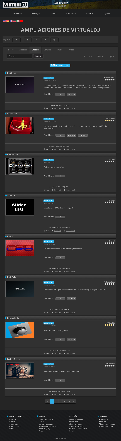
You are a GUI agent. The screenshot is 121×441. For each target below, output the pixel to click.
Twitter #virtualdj (106, 426)
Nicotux (112, 323)
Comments (57, 108)
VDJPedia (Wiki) (44, 429)
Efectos (35, 50)
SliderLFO (11, 195)
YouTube (103, 422)
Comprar (53, 14)
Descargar (35, 14)
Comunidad (71, 14)
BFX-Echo (11, 73)
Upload (112, 56)
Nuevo (11, 50)
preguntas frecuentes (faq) (48, 426)
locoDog (111, 118)
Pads (59, 50)
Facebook (103, 419)
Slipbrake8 (12, 114)
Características (14, 424)
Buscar (38, 56)
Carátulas (23, 50)
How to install (70, 108)
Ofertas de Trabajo (75, 424)
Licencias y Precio (15, 426)
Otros (71, 50)
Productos (17, 14)
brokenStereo (13, 359)
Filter (100, 56)
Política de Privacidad (76, 426)
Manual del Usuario (46, 424)
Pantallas (12, 429)
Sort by (88, 56)
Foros (41, 431)
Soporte (89, 14)
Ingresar (107, 14)
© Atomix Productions (60, 439)
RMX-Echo (11, 277)
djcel (113, 159)
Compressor (13, 155)
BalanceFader (13, 318)
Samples (47, 50)
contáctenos (73, 422)
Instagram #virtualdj (107, 424)
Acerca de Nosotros (76, 419)
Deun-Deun (110, 77)
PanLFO (10, 236)
